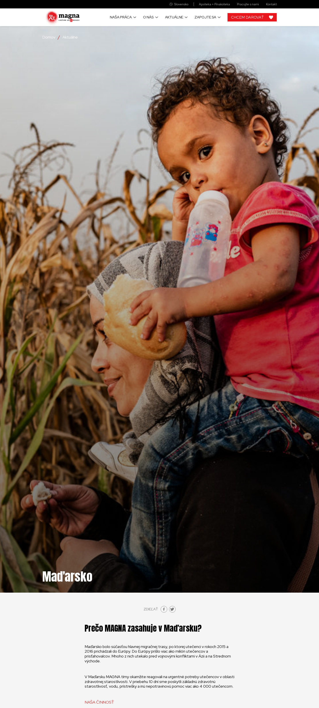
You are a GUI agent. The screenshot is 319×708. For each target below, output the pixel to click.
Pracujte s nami (248, 4)
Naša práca (121, 17)
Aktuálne (174, 17)
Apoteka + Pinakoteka (214, 4)
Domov (48, 37)
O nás (148, 17)
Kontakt (271, 4)
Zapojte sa (205, 17)
